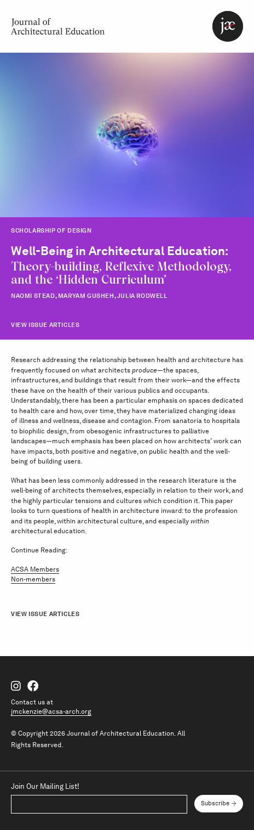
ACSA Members (35, 569)
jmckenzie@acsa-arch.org (51, 711)
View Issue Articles (45, 325)
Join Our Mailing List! (45, 787)
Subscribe (215, 803)
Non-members (33, 579)
